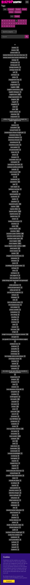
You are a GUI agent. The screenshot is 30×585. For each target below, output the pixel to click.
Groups (24, 9)
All (2, 20)
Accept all (9, 581)
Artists (11, 12)
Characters (17, 12)
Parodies (18, 9)
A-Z (12, 16)
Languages (11, 9)
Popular (17, 16)
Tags (5, 9)
